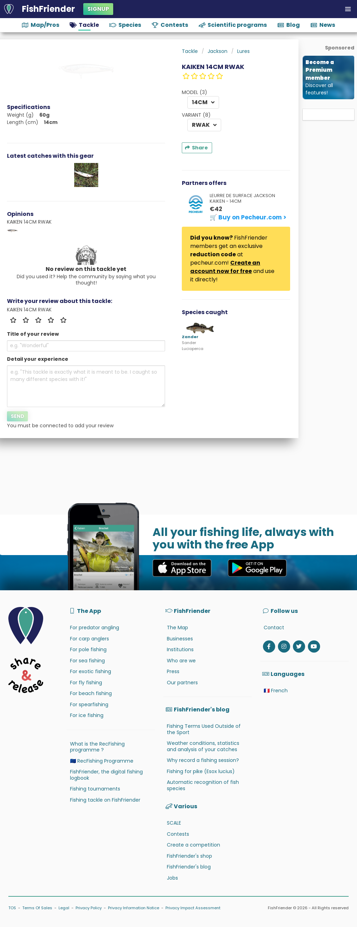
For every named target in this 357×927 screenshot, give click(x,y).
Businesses (180, 638)
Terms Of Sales (37, 908)
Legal (64, 908)
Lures (243, 51)
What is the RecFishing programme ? (97, 747)
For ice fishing (86, 715)
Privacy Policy (89, 908)
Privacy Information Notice (133, 908)
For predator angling (94, 627)
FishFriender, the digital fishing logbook (106, 774)
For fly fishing (86, 682)
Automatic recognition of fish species (203, 785)
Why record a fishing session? (203, 760)
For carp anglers (89, 638)
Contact (274, 627)
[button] (348, 9)
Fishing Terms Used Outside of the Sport (204, 729)
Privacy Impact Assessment (192, 908)
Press (173, 671)
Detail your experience (37, 359)
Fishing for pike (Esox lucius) (201, 771)
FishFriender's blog (189, 866)
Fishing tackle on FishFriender (105, 799)
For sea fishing (87, 660)
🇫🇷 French (276, 690)
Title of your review (33, 333)
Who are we (181, 660)
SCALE (174, 822)
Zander (190, 337)
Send (17, 416)
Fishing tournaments (95, 788)
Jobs (172, 877)
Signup (98, 9)
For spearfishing (89, 704)
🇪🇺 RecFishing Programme (101, 760)
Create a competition (193, 844)
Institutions (180, 649)
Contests (178, 834)
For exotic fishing (90, 671)
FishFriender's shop (189, 855)
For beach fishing (91, 693)
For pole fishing (88, 649)
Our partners (182, 682)
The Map (177, 627)
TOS (12, 908)
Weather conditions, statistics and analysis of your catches (203, 746)
